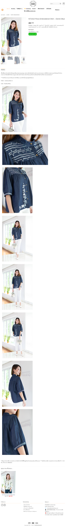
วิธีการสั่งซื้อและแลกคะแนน (29, 11)
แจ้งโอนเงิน (48, 8)
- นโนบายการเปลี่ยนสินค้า (28, 508)
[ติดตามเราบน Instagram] (5, 505)
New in (8, 8)
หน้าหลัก (3, 14)
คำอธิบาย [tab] (3, 69)
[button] (64, 3)
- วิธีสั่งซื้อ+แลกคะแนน (27, 506)
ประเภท (34, 8)
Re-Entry (13, 8)
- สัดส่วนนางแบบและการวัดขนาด (29, 511)
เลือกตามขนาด (41, 8)
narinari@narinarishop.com (52, 508)
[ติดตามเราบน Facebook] (2, 505)
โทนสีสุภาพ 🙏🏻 (20, 8)
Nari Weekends (15, 14)
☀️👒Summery (27, 8)
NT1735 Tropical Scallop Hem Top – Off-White (8, 494)
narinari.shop (52, 504)
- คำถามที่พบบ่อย (26, 509)
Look (7, 14)
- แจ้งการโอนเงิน (26, 504)
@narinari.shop (51, 506)
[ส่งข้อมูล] (60, 4)
